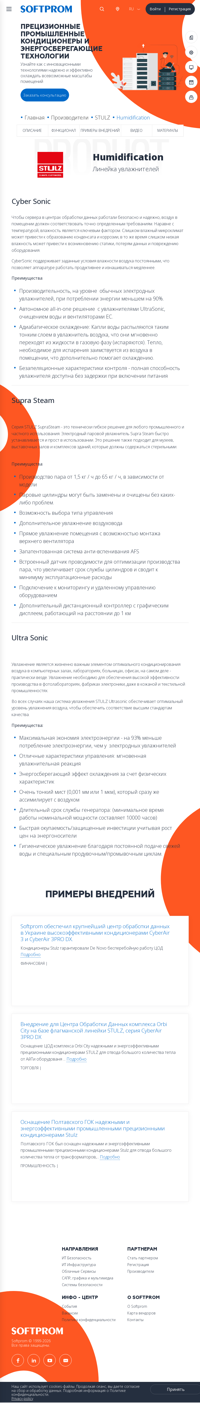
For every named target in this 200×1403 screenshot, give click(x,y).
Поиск (102, 9)
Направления (80, 1249)
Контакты (135, 1319)
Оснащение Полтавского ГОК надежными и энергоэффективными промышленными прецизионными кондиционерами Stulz (93, 1128)
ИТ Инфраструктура (79, 1264)
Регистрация (180, 8)
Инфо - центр (80, 1298)
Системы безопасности (82, 1284)
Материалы (167, 130)
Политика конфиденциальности (89, 1319)
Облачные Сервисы (79, 1271)
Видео (136, 130)
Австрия (117, 9)
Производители (70, 117)
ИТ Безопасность (76, 1257)
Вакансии (70, 1313)
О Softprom (143, 1298)
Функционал (63, 130)
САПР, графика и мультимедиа (87, 1278)
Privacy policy (22, 1398)
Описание (32, 130)
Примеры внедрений (100, 130)
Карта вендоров (141, 1313)
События (69, 1306)
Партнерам (142, 1249)
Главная (35, 117)
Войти (155, 8)
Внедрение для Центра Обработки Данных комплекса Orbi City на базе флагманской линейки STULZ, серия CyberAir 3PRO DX (94, 1030)
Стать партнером (142, 1257)
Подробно (31, 954)
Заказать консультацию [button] (44, 95)
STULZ (102, 117)
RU (131, 8)
